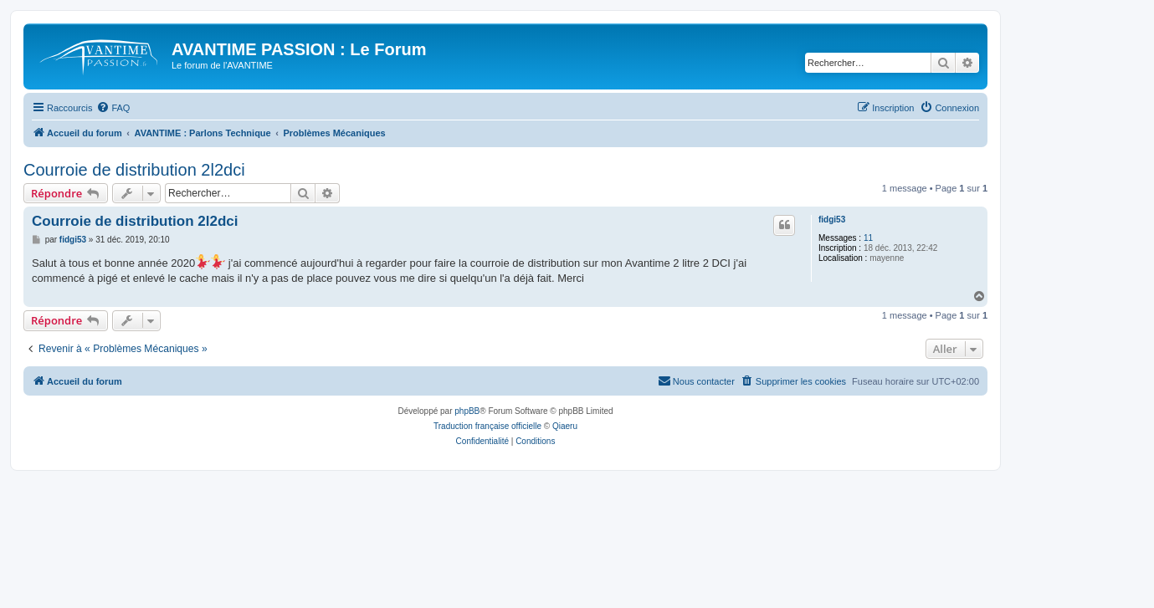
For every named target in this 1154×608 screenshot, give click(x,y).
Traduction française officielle (487, 426)
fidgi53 (831, 219)
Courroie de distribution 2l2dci (134, 170)
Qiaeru (564, 426)
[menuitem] (113, 108)
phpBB (467, 411)
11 (868, 238)
